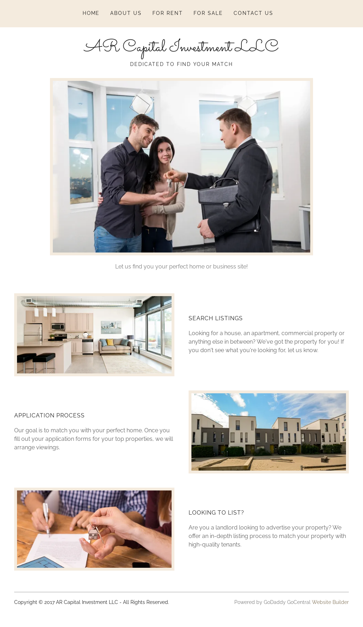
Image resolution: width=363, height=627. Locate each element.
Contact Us (253, 13)
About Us (126, 13)
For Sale (208, 13)
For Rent (167, 13)
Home (91, 13)
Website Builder (330, 602)
